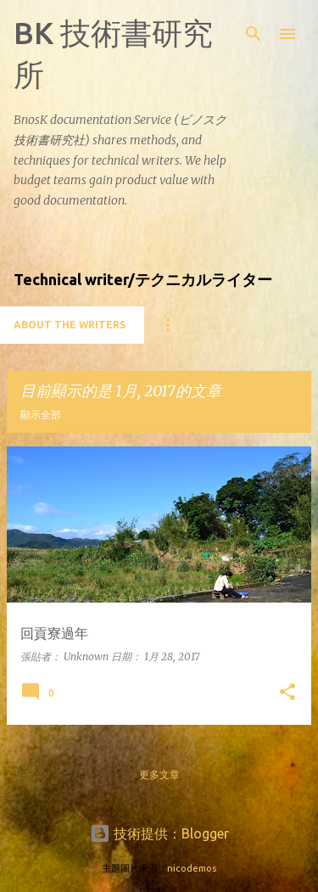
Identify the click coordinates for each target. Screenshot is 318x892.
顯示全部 (40, 414)
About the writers (70, 324)
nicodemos (191, 868)
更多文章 (159, 774)
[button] (287, 693)
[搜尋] (253, 34)
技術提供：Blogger (159, 833)
